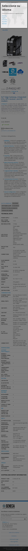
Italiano (4, 16)
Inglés (4, 18)
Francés (4, 20)
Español (4, 22)
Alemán (4, 23)
